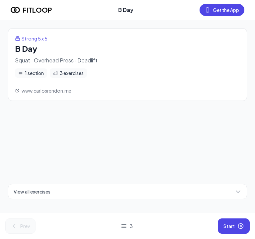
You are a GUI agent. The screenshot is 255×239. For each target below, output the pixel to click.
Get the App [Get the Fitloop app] (222, 10)
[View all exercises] (127, 226)
